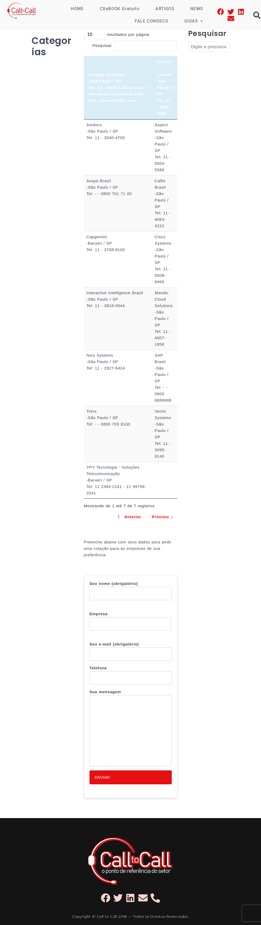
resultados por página (116, 34)
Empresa (131, 621)
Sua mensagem (131, 727)
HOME (77, 8)
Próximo (160, 516)
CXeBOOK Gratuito (120, 8)
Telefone (131, 675)
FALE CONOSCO (151, 21)
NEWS (196, 8)
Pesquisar (134, 45)
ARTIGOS (164, 8)
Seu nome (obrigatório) (131, 590)
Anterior (132, 516)
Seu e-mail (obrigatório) (131, 651)
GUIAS (193, 21)
